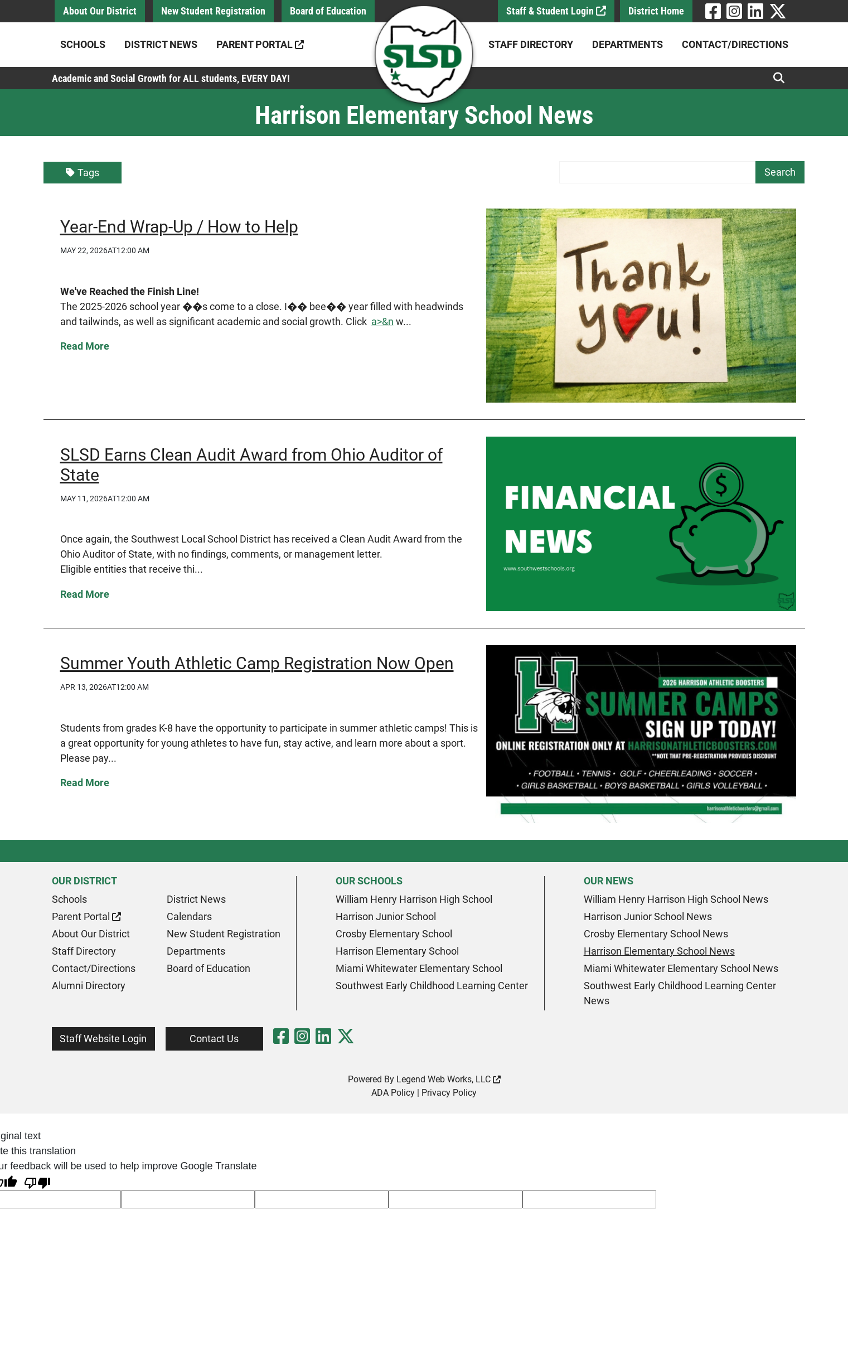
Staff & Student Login (556, 11)
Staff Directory (530, 44)
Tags (82, 172)
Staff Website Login (103, 1038)
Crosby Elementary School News (656, 934)
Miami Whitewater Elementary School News (681, 968)
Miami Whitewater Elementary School (419, 968)
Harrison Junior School (386, 916)
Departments (627, 44)
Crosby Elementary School (394, 934)
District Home (656, 11)
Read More (84, 346)
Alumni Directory (88, 985)
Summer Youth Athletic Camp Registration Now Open (257, 663)
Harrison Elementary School (397, 951)
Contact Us (214, 1038)
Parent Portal (260, 44)
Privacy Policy (449, 1092)
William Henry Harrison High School (414, 899)
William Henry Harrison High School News (676, 899)
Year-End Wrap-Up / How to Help (179, 226)
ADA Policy (393, 1092)
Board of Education (328, 11)
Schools (82, 44)
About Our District (100, 11)
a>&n (382, 321)
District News (160, 44)
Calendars (189, 916)
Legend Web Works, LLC (448, 1079)
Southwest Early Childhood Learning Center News (680, 993)
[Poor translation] (37, 1182)
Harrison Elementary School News (659, 951)
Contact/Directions (735, 44)
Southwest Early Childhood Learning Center (432, 985)
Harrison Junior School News (648, 916)
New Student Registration (213, 11)
